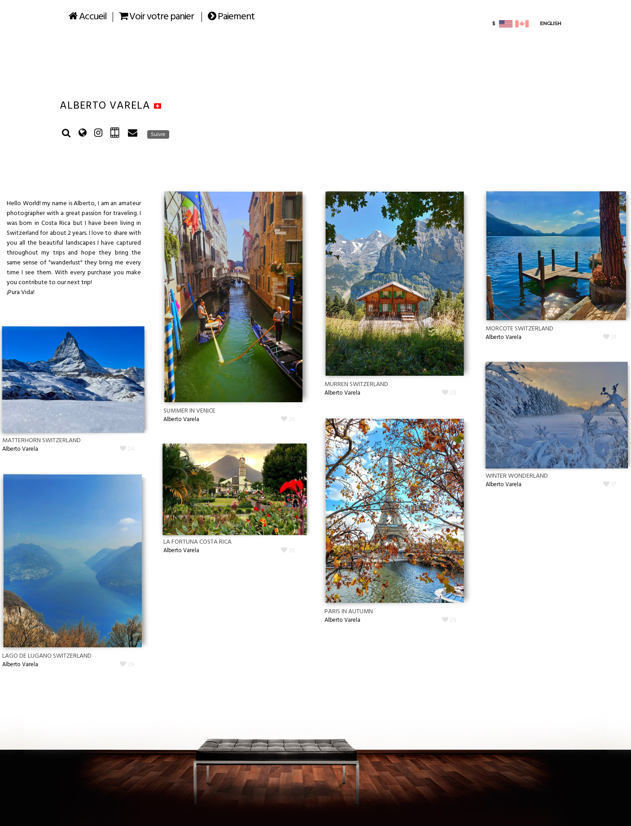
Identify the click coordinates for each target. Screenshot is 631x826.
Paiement (231, 17)
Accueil (87, 17)
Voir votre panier (156, 17)
